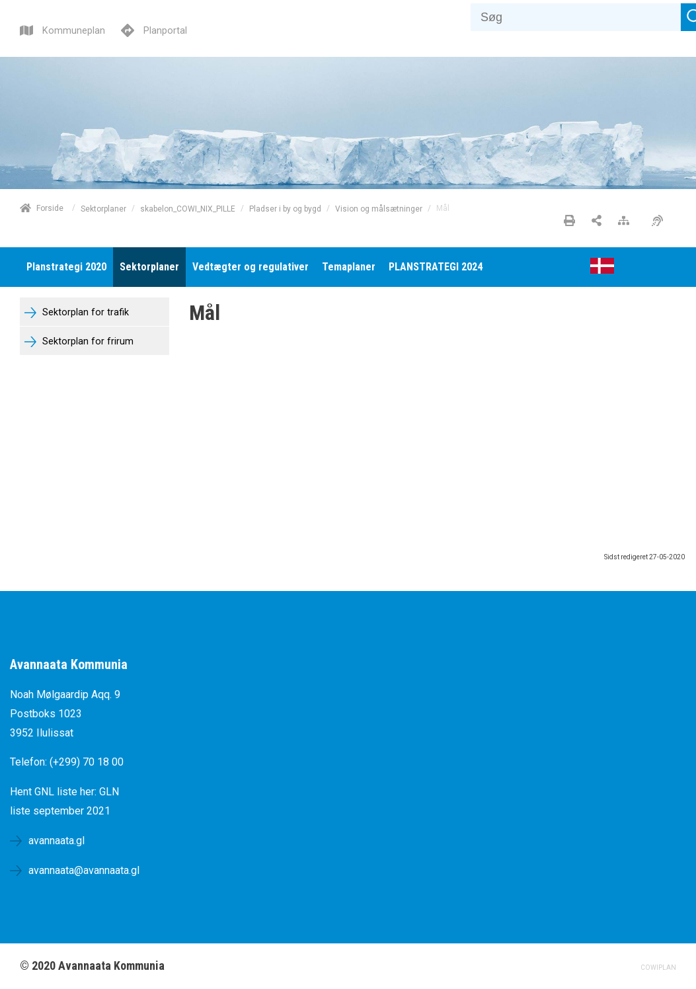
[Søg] (576, 17)
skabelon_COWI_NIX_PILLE (187, 208)
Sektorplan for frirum (87, 341)
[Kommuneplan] (62, 29)
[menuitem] (66, 267)
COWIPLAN (658, 967)
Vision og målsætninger (378, 208)
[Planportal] (154, 29)
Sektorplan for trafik (84, 312)
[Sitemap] (626, 221)
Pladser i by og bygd (285, 208)
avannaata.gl (56, 840)
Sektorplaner (103, 208)
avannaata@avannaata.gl (83, 870)
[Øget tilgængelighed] (660, 221)
